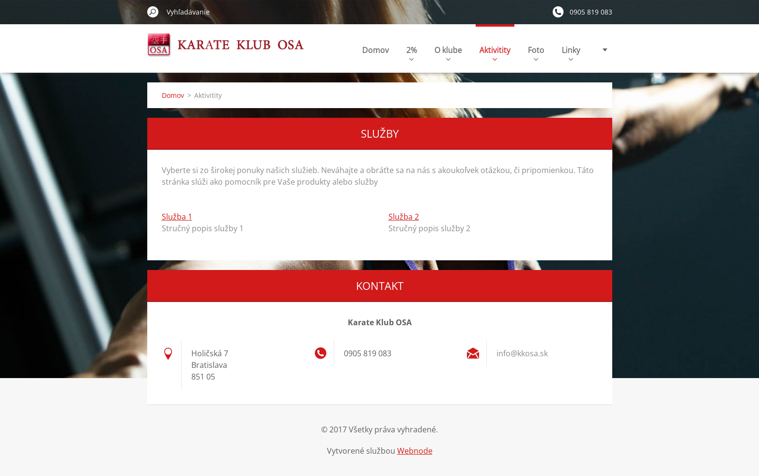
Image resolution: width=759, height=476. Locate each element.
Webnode (415, 450)
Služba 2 (403, 216)
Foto (536, 53)
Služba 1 (177, 216)
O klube (448, 53)
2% (412, 53)
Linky (571, 53)
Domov (375, 50)
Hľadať (153, 11)
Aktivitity (495, 53)
